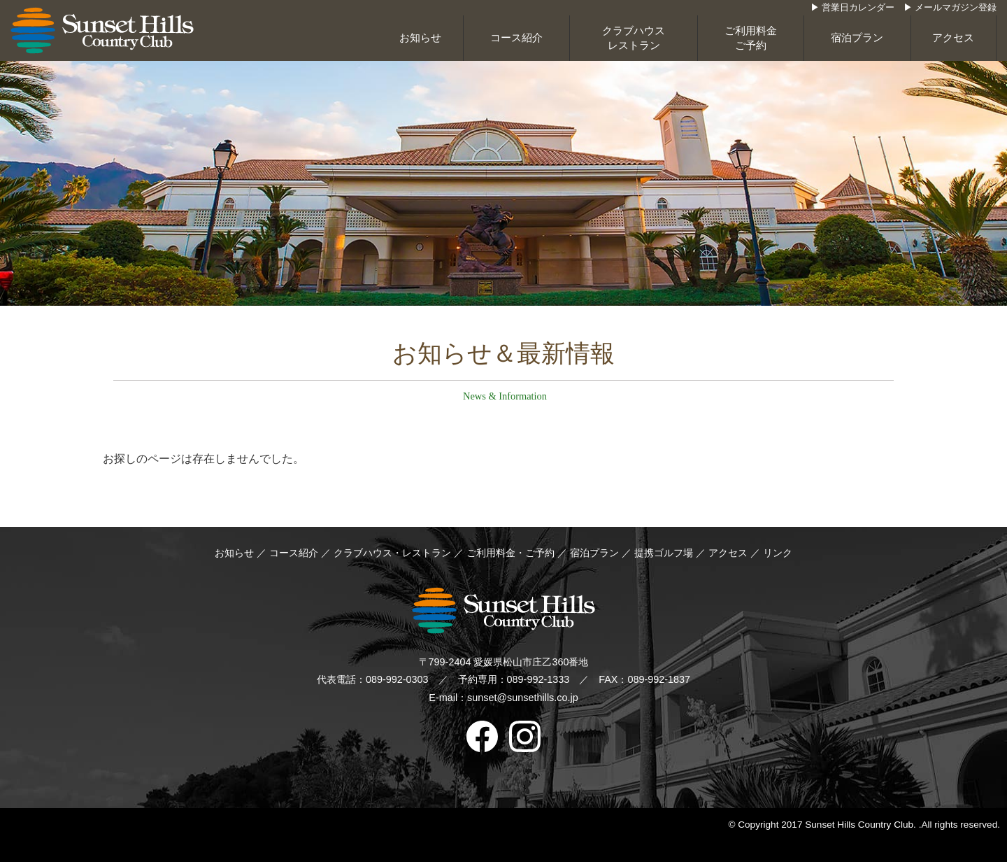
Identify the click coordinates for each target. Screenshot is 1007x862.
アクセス (953, 37)
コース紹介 (516, 37)
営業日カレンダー (858, 8)
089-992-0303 (397, 679)
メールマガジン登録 (956, 8)
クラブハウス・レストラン (392, 552)
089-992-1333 (538, 679)
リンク (777, 552)
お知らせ (420, 37)
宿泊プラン (857, 37)
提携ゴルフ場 (665, 552)
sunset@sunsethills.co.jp (522, 697)
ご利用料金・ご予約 (510, 552)
